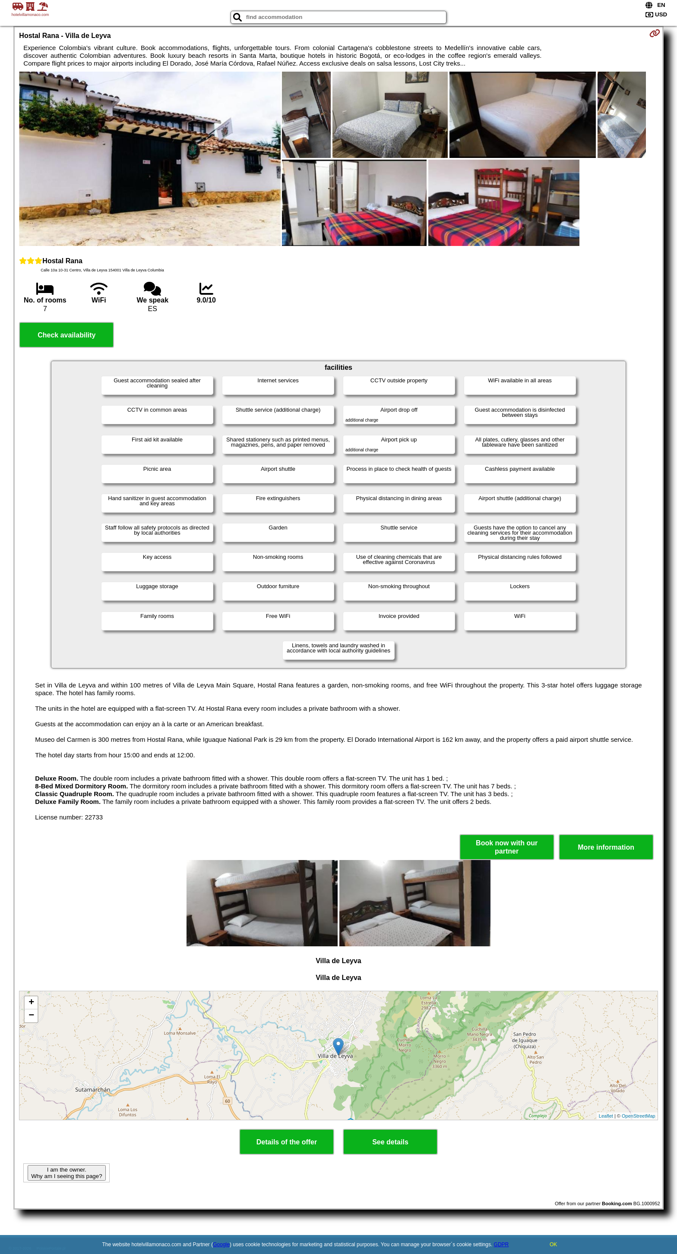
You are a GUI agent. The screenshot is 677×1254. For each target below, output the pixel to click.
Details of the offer (286, 1142)
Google (221, 1244)
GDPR (501, 1244)
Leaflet (606, 1116)
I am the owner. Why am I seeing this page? (66, 1172)
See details (390, 1142)
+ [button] (31, 1002)
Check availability (66, 335)
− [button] (31, 1015)
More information (606, 847)
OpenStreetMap (638, 1116)
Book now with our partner (507, 847)
